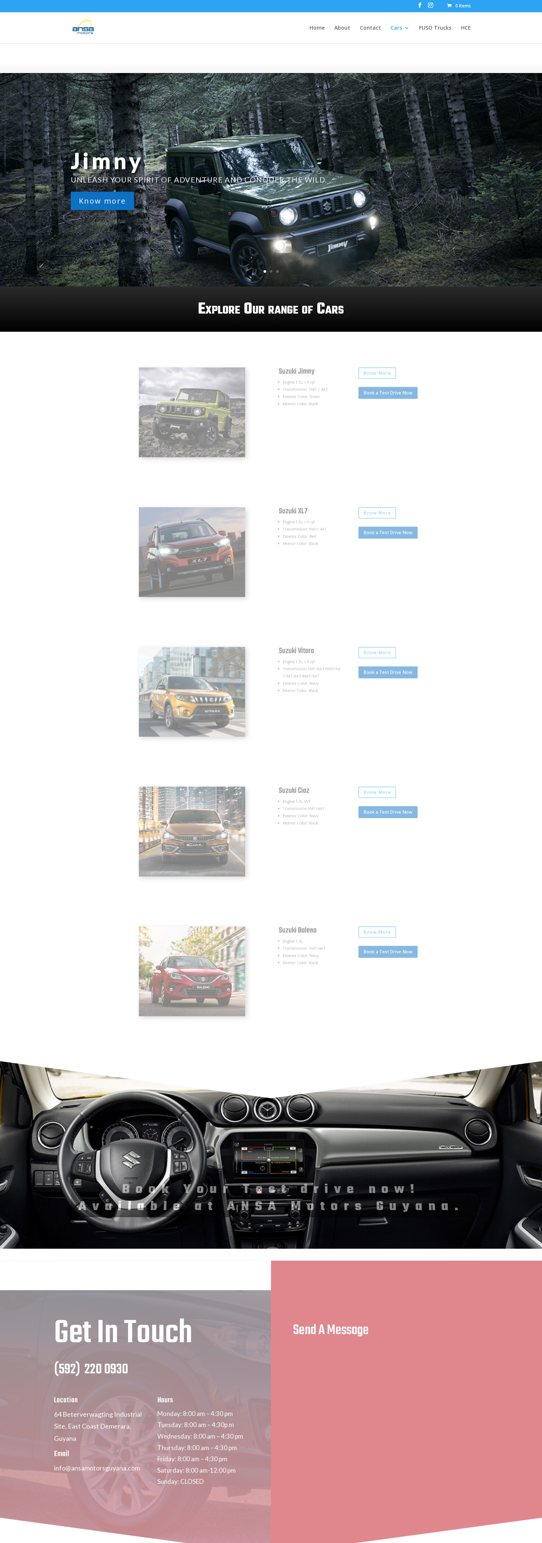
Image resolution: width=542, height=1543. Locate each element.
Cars (396, 28)
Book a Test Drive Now (354, 398)
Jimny (107, 164)
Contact (370, 28)
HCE (466, 28)
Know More (347, 384)
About (342, 28)
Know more (102, 204)
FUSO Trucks (435, 28)
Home (317, 28)
